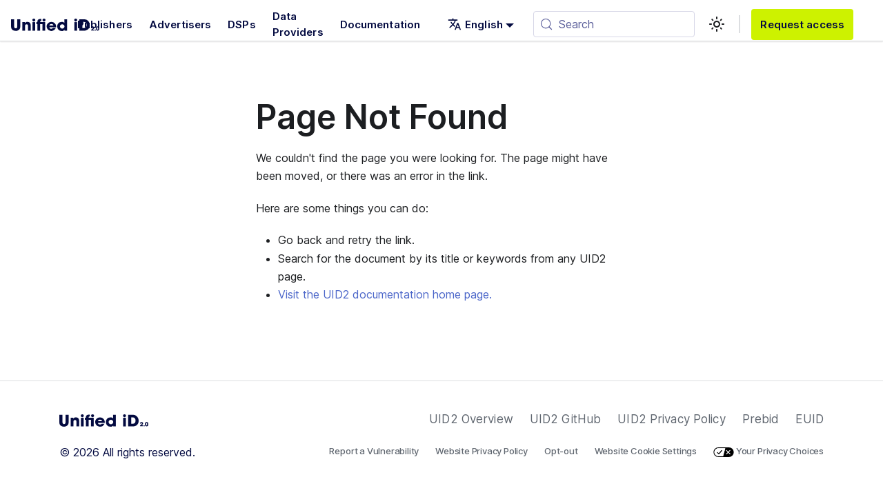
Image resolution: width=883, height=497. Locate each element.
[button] (481, 24)
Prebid (761, 419)
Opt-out (561, 450)
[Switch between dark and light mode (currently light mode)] (717, 24)
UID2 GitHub (565, 419)
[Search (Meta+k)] (614, 24)
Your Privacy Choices (768, 450)
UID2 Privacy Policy (671, 419)
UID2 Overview (471, 419)
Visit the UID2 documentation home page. (385, 294)
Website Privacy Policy (481, 450)
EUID (809, 419)
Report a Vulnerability (374, 450)
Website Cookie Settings (646, 450)
